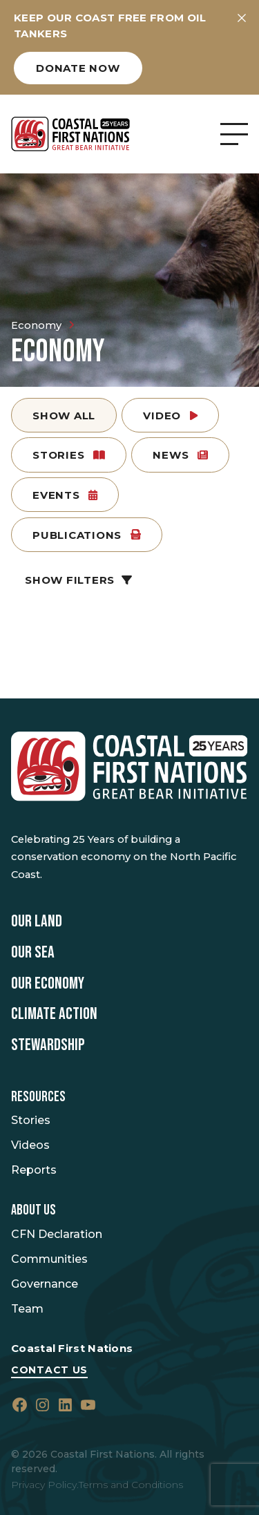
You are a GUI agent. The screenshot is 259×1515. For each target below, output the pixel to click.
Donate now (78, 68)
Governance (44, 1283)
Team (27, 1308)
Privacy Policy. (45, 1484)
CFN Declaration (56, 1234)
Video (170, 415)
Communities (49, 1259)
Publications (86, 535)
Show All (63, 415)
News (180, 454)
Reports (34, 1169)
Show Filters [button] (78, 580)
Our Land (36, 921)
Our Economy (47, 983)
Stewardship (48, 1045)
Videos (30, 1145)
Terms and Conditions (131, 1484)
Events (64, 495)
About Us (33, 1210)
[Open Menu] (234, 134)
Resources (38, 1097)
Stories (68, 454)
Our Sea (33, 952)
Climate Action (54, 1014)
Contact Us (49, 1370)
